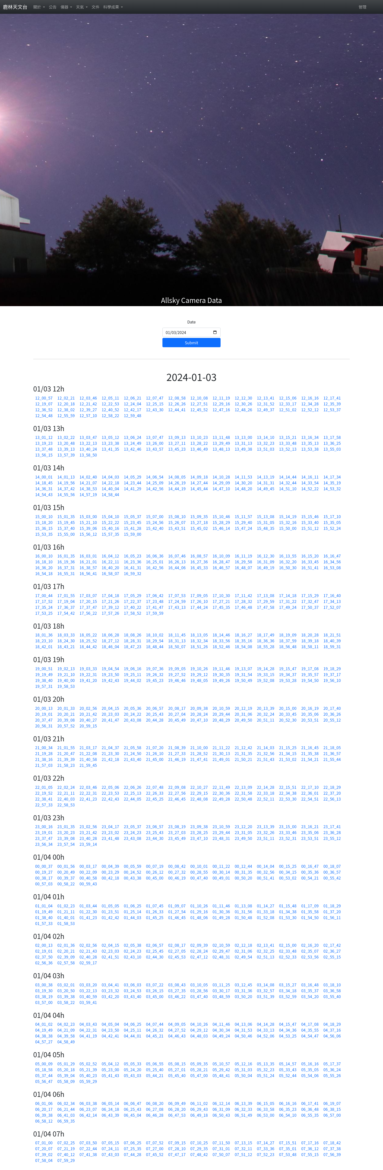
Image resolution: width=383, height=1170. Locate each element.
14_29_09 (221, 483)
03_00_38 (44, 985)
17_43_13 (177, 607)
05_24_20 (132, 1069)
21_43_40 (132, 759)
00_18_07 (332, 866)
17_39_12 (110, 607)
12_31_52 (265, 404)
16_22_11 (110, 562)
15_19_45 (66, 522)
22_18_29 (332, 787)
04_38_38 (44, 1036)
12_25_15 (154, 404)
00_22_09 (88, 872)
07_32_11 (243, 1148)
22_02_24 (66, 787)
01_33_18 (265, 911)
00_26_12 (154, 872)
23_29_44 (221, 832)
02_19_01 (44, 951)
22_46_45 (177, 799)
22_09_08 (177, 787)
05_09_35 (199, 1064)
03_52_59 (287, 996)
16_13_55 (287, 556)
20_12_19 (243, 708)
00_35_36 (310, 872)
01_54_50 (310, 917)
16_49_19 (265, 567)
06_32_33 (243, 1109)
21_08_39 (177, 747)
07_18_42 (332, 1143)
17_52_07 (332, 607)
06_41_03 (66, 1115)
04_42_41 (110, 1036)
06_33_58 (265, 1109)
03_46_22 (177, 996)
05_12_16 (243, 1064)
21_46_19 (177, 759)
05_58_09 (66, 1081)
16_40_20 (110, 567)
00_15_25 (287, 866)
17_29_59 (265, 601)
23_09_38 (199, 826)
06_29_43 (199, 1109)
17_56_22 (88, 613)
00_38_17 (44, 878)
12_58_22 (110, 415)
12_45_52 (199, 409)
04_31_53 (243, 1030)
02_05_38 (132, 945)
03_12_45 (243, 985)
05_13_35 (265, 1064)
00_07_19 (154, 866)
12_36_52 (44, 409)
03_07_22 (154, 985)
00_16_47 (310, 866)
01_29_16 (199, 911)
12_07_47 (154, 398)
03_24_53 (132, 990)
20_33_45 (287, 714)
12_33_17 (287, 404)
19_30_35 (221, 674)
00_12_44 (243, 866)
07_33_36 (265, 1148)
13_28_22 (199, 443)
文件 (95, 7)
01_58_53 (66, 923)
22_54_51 (310, 799)
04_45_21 (154, 1036)
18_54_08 (243, 646)
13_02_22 (66, 437)
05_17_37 (332, 1064)
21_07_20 (154, 747)
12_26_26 (177, 404)
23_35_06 (310, 832)
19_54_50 (310, 680)
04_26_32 (154, 1030)
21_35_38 (310, 753)
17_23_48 (154, 601)
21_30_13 (221, 753)
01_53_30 (287, 917)
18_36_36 (265, 641)
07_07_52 (154, 1143)
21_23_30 (110, 753)
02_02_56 (88, 945)
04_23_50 (110, 1030)
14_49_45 (265, 488)
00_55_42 (332, 878)
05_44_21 (154, 1075)
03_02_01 (66, 985)
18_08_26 (132, 635)
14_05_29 (132, 477)
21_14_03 (265, 747)
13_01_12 (44, 437)
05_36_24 (332, 1069)
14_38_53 (88, 488)
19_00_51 (44, 668)
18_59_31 (332, 646)
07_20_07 (44, 1148)
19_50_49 (243, 680)
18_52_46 (221, 646)
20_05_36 (132, 708)
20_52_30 (287, 720)
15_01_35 (66, 516)
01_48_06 (199, 917)
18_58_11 (310, 646)
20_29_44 (221, 714)
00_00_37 (44, 866)
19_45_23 (154, 680)
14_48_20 (243, 488)
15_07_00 (154, 516)
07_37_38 (332, 1148)
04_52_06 (265, 1036)
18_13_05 (199, 635)
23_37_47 (44, 838)
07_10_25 (199, 1143)
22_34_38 (287, 793)
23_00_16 (44, 826)
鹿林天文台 (15, 6)
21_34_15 (287, 753)
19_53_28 (287, 680)
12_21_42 (88, 404)
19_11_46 (221, 668)
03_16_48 (310, 985)
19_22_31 (88, 674)
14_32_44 (287, 483)
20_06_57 (154, 708)
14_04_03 (110, 477)
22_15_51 (287, 787)
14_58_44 (110, 494)
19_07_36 (154, 668)
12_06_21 (132, 398)
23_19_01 (44, 832)
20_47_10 (199, 720)
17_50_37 (310, 607)
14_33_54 (310, 483)
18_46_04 (110, 646)
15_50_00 (287, 528)
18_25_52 (88, 641)
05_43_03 (132, 1075)
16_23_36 (132, 562)
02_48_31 (221, 957)
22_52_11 (265, 799)
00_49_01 (221, 878)
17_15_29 (310, 595)
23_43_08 (132, 838)
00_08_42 (177, 866)
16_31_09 (265, 562)
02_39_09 (66, 957)
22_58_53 (66, 805)
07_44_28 (132, 1154)
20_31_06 (243, 714)
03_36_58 (332, 990)
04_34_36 (287, 1030)
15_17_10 (332, 516)
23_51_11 (265, 838)
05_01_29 (66, 1064)
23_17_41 (332, 826)
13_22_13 (88, 443)
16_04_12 (110, 556)
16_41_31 (132, 567)
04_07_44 (154, 1024)
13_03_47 (88, 437)
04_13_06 (243, 1024)
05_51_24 (265, 1075)
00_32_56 (265, 872)
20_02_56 (88, 708)
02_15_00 (287, 945)
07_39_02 (44, 1154)
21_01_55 (66, 747)
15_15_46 (310, 516)
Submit (191, 342)
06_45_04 (132, 1115)
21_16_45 (310, 747)
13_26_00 (154, 443)
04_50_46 (243, 1036)
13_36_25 (332, 443)
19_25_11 (132, 674)
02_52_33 (287, 957)
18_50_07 (177, 646)
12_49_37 (265, 409)
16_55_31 (66, 573)
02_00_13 (44, 945)
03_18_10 (332, 985)
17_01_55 (66, 595)
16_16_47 (332, 556)
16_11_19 (243, 556)
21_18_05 (332, 747)
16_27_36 (199, 562)
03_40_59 (88, 996)
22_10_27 (199, 787)
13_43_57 (154, 449)
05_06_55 (154, 1064)
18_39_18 (310, 641)
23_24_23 (132, 832)
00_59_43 (88, 884)
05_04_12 (110, 1064)
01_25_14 (132, 911)
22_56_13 (332, 799)
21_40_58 (88, 759)
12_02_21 (66, 398)
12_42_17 (132, 409)
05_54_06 (310, 1075)
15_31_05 (265, 522)
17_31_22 (287, 601)
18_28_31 (132, 641)
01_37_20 (332, 911)
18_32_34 (199, 641)
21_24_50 (132, 753)
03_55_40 (332, 996)
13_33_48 (287, 443)
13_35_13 (310, 443)
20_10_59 (221, 708)
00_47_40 (199, 878)
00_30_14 (221, 872)
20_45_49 (177, 720)
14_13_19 (265, 477)
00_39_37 (66, 878)
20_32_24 (265, 714)
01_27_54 (177, 911)
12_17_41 (332, 398)
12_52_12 (310, 409)
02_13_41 (265, 945)
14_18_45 (44, 483)
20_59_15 (88, 726)
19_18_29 (332, 668)
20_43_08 (132, 720)
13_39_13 (66, 449)
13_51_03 (265, 449)
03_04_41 (110, 985)
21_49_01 (221, 759)
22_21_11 (66, 793)
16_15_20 (310, 556)
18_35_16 (243, 641)
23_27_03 (177, 832)
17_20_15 (88, 601)
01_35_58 (310, 911)
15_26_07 (177, 522)
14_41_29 (132, 488)
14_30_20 (243, 483)
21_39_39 (66, 759)
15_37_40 (66, 528)
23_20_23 (66, 832)
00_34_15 (287, 872)
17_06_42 (154, 595)
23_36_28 (332, 832)
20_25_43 (154, 714)
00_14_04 (265, 866)
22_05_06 (110, 787)
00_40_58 (88, 878)
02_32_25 (265, 951)
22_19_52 (44, 793)
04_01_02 (44, 1024)
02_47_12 (199, 957)
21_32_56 (265, 753)
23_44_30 (154, 838)
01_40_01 (66, 917)
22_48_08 (199, 799)
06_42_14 (88, 1115)
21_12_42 (243, 747)
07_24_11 (110, 1148)
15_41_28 (132, 528)
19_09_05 (177, 668)
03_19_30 (44, 990)
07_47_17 (177, 1154)
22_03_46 (88, 787)
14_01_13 (66, 477)
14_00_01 (44, 477)
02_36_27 (332, 951)
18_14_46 (221, 635)
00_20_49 (66, 872)
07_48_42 (199, 1154)
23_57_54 (66, 844)
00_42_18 (110, 878)
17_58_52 (132, 613)
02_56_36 (44, 963)
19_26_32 (154, 674)
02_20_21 (66, 951)
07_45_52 (154, 1154)
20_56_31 (44, 726)
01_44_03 (132, 917)
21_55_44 (332, 759)
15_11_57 (243, 516)
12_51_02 (287, 409)
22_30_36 (221, 793)
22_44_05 (132, 799)
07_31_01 (221, 1148)
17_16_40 (332, 595)
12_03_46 (88, 398)
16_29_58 (243, 562)
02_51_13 (265, 957)
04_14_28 (265, 1024)
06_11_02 (199, 1103)
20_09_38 (199, 708)
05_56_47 (44, 1081)
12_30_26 (243, 404)
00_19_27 (44, 872)
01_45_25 (154, 917)
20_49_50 (243, 720)
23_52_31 (287, 838)
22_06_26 (132, 787)
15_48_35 (265, 528)
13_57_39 (66, 455)
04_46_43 (177, 1036)
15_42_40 (154, 528)
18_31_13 (177, 641)
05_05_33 (132, 1064)
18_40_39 (332, 641)
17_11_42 (243, 595)
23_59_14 (88, 844)
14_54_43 (44, 494)
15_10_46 (221, 516)
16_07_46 (177, 556)
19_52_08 (265, 680)
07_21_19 (66, 1148)
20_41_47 (110, 720)
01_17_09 (310, 906)
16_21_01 (88, 562)
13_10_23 (199, 437)
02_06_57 (154, 945)
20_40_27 (88, 720)
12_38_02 (66, 409)
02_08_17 (177, 945)
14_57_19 (88, 494)
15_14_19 (287, 516)
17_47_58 (265, 607)
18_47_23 (132, 646)
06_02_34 (66, 1103)
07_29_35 (199, 1148)
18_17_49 (265, 635)
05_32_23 (265, 1069)
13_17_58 (332, 437)
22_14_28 (265, 787)
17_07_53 (177, 595)
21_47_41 (199, 759)
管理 (362, 7)
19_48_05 (199, 680)
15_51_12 (310, 528)
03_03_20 (88, 985)
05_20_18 (66, 1069)
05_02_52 (88, 1064)
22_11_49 (221, 787)
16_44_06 (177, 567)
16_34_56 (332, 562)
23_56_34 (44, 844)
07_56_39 (332, 1154)
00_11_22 (221, 866)
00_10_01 (199, 866)
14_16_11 (310, 477)
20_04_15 (110, 708)
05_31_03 (243, 1069)
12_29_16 (221, 404)
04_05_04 (110, 1024)
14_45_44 (199, 488)
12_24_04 (132, 404)
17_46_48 (243, 607)
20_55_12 (332, 720)
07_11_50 (221, 1143)
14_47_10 (221, 488)
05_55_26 (332, 1075)
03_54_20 (310, 996)
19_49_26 (221, 680)
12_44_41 (177, 409)
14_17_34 (332, 477)
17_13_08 (265, 595)
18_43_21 (66, 646)
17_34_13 (332, 601)
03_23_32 (110, 990)
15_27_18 (199, 522)
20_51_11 (265, 720)
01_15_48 (287, 906)
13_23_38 (110, 443)
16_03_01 (88, 556)
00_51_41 (265, 878)
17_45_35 (221, 607)
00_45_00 (154, 878)
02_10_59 (221, 945)
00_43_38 (132, 878)
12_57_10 (88, 415)
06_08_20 (154, 1103)
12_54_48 (44, 415)
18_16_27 (243, 635)
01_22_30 (88, 911)
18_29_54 (154, 641)
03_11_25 (221, 985)
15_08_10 (177, 516)
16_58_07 (110, 573)
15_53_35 (44, 534)
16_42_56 (154, 567)
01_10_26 (199, 906)
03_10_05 (199, 985)
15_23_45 (132, 522)
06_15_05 (265, 1103)
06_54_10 (287, 1115)
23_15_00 (287, 826)
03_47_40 (199, 996)
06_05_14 (110, 1103)
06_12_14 (221, 1103)
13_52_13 (287, 449)
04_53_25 (287, 1036)
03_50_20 (243, 996)
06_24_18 (110, 1109)
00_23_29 (110, 872)
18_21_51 (332, 635)
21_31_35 (243, 753)
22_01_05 (44, 787)
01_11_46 (221, 906)
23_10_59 (221, 826)
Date (191, 322)
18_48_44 (154, 646)
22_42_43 (110, 799)
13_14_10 (265, 437)
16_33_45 (310, 562)
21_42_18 (110, 759)
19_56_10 (332, 680)
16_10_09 (221, 556)
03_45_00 (154, 996)
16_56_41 (88, 573)
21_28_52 (199, 753)
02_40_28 (88, 957)
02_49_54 (243, 957)
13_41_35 (110, 449)
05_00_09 (44, 1064)
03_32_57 (265, 990)
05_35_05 (310, 1069)
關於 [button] (37, 7)
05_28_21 (199, 1069)
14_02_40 (88, 477)
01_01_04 (44, 906)
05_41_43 (110, 1075)
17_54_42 (66, 613)
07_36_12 (310, 1148)
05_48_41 (221, 1075)
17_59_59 (154, 613)
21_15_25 (287, 747)
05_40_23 (88, 1075)
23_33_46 (287, 832)
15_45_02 (199, 528)
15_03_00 (88, 516)
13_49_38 (243, 449)
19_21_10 (66, 674)
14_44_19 (177, 488)
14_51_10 (287, 488)
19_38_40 (44, 680)
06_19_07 (332, 1103)
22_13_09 (243, 787)
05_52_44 (287, 1075)
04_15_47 (287, 1024)
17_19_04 (66, 601)
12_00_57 (44, 398)
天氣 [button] (80, 7)
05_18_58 (44, 1069)
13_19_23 (44, 443)
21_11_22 (221, 747)
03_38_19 (44, 996)
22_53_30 (287, 799)
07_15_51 (287, 1143)
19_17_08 (310, 668)
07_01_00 (44, 1143)
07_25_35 (132, 1148)
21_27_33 (177, 753)
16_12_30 (265, 556)
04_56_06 (332, 1036)
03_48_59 (221, 996)
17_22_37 (132, 601)
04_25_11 (132, 1030)
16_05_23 (132, 556)
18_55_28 (265, 646)
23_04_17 (110, 826)
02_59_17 (88, 963)
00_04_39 (110, 866)
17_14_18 (287, 595)
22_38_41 (44, 799)
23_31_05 (243, 832)
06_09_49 (177, 1103)
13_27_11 (177, 443)
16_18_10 (44, 562)
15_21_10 (88, 522)
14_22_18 (110, 483)
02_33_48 (287, 951)
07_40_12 (66, 1154)
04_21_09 (66, 1030)
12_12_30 (243, 398)
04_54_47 (310, 1036)
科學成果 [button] (111, 7)
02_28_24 (199, 951)
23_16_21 (310, 826)
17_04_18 (110, 595)
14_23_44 (132, 483)
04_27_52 (177, 1030)
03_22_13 (88, 990)
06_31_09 (221, 1109)
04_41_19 (88, 1036)
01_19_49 (44, 911)
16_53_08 (332, 567)
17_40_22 (132, 607)
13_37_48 (44, 449)
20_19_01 (44, 714)
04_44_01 (132, 1036)
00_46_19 (177, 878)
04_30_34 (221, 1030)
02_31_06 (243, 951)
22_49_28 (221, 799)
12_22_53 (110, 404)
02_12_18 (243, 945)
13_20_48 (66, 443)
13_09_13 (177, 437)
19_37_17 (332, 674)
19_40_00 (66, 680)
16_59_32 (132, 573)
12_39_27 (88, 409)
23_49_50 (243, 838)
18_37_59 (287, 641)
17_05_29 (132, 595)
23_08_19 (177, 826)
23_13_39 (265, 826)
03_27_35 (177, 990)
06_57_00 (332, 1115)
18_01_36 (44, 635)
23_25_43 (154, 832)
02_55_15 (332, 957)
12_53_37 (332, 409)
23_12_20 (243, 826)
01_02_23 (66, 906)
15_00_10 (44, 516)
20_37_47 (44, 720)
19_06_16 (132, 668)
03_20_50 (66, 990)
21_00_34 (44, 747)
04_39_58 (66, 1036)
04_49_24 (221, 1036)
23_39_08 (66, 838)
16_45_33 (199, 567)
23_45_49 (177, 838)
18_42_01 (44, 646)
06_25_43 (132, 1109)
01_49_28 (221, 917)
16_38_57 (88, 567)
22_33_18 (265, 793)
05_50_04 (243, 1075)
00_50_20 (243, 878)
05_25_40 (154, 1069)
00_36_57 (332, 872)
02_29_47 (221, 951)
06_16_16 (287, 1103)
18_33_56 (221, 641)
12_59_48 (132, 415)
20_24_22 (132, 714)
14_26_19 (177, 483)
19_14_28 (265, 668)
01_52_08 (265, 917)
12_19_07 (44, 404)
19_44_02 (132, 680)
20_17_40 (332, 708)
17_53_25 (44, 613)
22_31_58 (243, 793)
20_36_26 (332, 714)
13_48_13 (221, 449)
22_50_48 (243, 799)
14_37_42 (66, 488)
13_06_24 (132, 437)
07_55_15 (310, 1154)
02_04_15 (110, 945)
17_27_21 (221, 601)
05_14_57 (287, 1064)
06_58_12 (44, 1121)
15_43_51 (177, 528)
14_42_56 (154, 488)
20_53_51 (310, 720)
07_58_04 (44, 1160)
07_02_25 (66, 1143)
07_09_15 (177, 1143)
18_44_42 (88, 646)
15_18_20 (44, 522)
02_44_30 (154, 957)
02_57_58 (66, 963)
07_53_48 (287, 1154)
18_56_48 (287, 646)
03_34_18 (287, 990)
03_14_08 (265, 985)
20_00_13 (44, 708)
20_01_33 (66, 708)
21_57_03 (44, 765)
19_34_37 (287, 674)
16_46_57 (221, 567)
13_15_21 (287, 437)
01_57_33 (44, 923)
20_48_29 (221, 720)
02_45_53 (177, 957)
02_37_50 (44, 957)
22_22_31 (88, 793)
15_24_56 (154, 522)
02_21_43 (88, 951)
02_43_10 (132, 957)
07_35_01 (287, 1148)
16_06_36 (154, 556)
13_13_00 (243, 437)
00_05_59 (132, 866)
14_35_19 (332, 483)
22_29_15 (199, 793)
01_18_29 (332, 906)
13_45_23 (177, 449)
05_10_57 (221, 1064)
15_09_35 (199, 516)
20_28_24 (199, 714)
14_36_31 (44, 488)
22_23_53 (110, 793)
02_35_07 (310, 951)
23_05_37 (132, 826)
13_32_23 (265, 443)
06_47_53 (177, 1115)
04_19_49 (44, 1030)
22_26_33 (154, 793)
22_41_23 (88, 799)
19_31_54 (243, 674)
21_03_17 (88, 747)
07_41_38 (88, 1154)
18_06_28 (110, 635)
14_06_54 (154, 477)
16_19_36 (66, 562)
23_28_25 (199, 832)
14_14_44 (287, 477)
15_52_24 (332, 528)
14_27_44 (199, 483)
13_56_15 (44, 455)
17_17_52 (44, 601)
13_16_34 (310, 437)
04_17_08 (310, 1024)
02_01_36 (66, 945)
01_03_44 (88, 906)
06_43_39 (110, 1115)
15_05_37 (132, 516)
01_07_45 (154, 906)
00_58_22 (66, 884)
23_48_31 (221, 838)
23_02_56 (88, 826)
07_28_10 (177, 1148)
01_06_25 (132, 906)
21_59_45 (88, 765)
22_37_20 (332, 793)
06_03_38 (88, 1103)
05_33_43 (287, 1069)
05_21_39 (88, 1069)
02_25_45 (154, 951)
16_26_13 (177, 562)
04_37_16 (332, 1030)
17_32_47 (310, 601)
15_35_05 (332, 522)
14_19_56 (66, 483)
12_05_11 (110, 398)
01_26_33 (154, 911)
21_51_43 (265, 759)
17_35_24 (44, 607)
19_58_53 (66, 686)
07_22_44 (88, 1148)
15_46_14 (221, 528)
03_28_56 (199, 990)
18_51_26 (199, 646)
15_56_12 (88, 534)
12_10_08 (199, 398)
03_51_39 (265, 996)
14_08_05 (177, 477)
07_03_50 (88, 1143)
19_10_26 (199, 668)
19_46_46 (177, 680)
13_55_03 (332, 449)
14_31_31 (265, 483)
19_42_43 (110, 680)
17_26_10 (199, 601)
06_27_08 (154, 1109)
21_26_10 (154, 753)
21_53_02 (287, 759)
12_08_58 (177, 398)
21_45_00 (154, 759)
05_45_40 (177, 1075)
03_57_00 (44, 1002)
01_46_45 (177, 917)
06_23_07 (88, 1109)
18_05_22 (88, 635)
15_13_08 (265, 516)
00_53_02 (287, 878)
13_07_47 (154, 437)
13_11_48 (221, 437)
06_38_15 (332, 1109)
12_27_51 (199, 404)
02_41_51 (110, 957)
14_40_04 (110, 488)
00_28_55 (199, 872)
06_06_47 (132, 1103)
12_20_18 (66, 404)
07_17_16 (310, 1143)
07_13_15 (243, 1143)
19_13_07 (243, 668)
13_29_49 (221, 443)
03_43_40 (132, 996)
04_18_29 (332, 1024)
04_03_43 (88, 1024)
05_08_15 (177, 1064)
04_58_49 (66, 1042)
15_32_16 (287, 522)
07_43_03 (110, 1154)
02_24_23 (132, 951)
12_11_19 (221, 398)
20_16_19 (310, 708)
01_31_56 (243, 911)
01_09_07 (177, 906)
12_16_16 (310, 398)
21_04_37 (110, 747)
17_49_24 (287, 607)
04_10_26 (199, 1024)
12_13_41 (265, 398)
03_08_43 (177, 985)
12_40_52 (110, 409)
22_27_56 (177, 793)
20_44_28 (154, 720)
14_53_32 (332, 488)
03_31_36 (243, 990)
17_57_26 (110, 613)
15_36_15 (44, 528)
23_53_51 (310, 838)
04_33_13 (265, 1030)
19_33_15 (265, 674)
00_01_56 (66, 866)
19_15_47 (287, 668)
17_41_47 (154, 607)
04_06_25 (132, 1024)
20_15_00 (287, 708)
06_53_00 (265, 1115)
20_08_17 (177, 708)
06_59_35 (66, 1121)
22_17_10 (310, 787)
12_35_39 (332, 404)
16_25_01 (154, 562)
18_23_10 (44, 641)
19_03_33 (88, 668)
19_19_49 (44, 674)
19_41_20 (88, 680)
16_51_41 (310, 567)
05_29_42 (221, 1069)
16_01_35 (66, 556)
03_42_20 (110, 996)
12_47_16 (221, 409)
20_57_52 (66, 726)
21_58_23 (66, 765)
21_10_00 (199, 747)
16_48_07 (243, 567)
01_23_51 (110, 911)
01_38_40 (44, 917)
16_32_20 (287, 562)
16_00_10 (44, 556)
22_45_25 (154, 799)
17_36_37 (66, 607)
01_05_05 (110, 906)
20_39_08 (66, 720)
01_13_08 (243, 906)
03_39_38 (66, 996)
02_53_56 (310, 957)
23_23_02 (110, 832)
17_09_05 (199, 595)
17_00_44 (44, 595)
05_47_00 (199, 1075)
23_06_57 (154, 826)
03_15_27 (287, 985)
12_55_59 (66, 415)
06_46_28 (154, 1115)
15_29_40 (243, 522)
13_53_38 (310, 449)
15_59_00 (132, 534)
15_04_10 (110, 516)
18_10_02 (154, 635)
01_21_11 (66, 911)
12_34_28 (310, 404)
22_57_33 (44, 805)
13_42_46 (132, 449)
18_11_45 (177, 635)
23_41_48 (110, 838)
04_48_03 (199, 1036)
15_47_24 (243, 528)
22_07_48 (154, 787)
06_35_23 (287, 1109)
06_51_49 (243, 1115)
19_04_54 (110, 668)
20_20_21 (66, 714)
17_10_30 (221, 595)
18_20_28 (310, 635)
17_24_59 (177, 601)
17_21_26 (110, 601)
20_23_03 (110, 714)
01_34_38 (287, 911)
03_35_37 (310, 990)
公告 (53, 7)
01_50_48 (243, 917)
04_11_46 (221, 1024)
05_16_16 (310, 1064)
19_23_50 (110, 674)
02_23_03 (110, 951)
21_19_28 (44, 753)
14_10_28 (221, 477)
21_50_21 (243, 759)
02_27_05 (177, 951)
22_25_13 (132, 793)
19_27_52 (177, 674)
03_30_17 (221, 990)
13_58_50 (88, 455)
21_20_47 (66, 753)
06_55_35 (310, 1115)
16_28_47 (221, 562)
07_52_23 (265, 1154)
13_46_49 (199, 449)
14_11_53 (243, 477)
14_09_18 (199, 477)
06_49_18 (199, 1115)
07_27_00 (154, 1148)
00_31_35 (243, 872)
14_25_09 (154, 483)
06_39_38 (44, 1115)
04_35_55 (310, 1030)
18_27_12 (110, 641)
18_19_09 (287, 635)
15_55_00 (66, 534)
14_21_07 (88, 483)
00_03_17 (88, 866)
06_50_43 (221, 1115)
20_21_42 (88, 714)
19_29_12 (199, 674)
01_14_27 (265, 906)
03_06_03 (132, 985)
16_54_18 (44, 573)
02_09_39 (199, 945)
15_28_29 (221, 522)
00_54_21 (310, 878)
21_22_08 (88, 753)
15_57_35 (110, 534)
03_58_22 (66, 1002)
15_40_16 (110, 528)
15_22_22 (110, 522)
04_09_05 (177, 1024)
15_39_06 (88, 528)
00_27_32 (177, 872)
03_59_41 (88, 1002)
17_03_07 (88, 595)
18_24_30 (66, 641)
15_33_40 (310, 522)
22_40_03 (66, 799)
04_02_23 (66, 1024)
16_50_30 (287, 567)
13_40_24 (88, 449)
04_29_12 (199, 1030)
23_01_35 (66, 826)
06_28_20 (177, 1109)
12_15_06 (287, 398)
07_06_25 (132, 1143)
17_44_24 (199, 607)
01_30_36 (221, 911)
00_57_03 (44, 884)
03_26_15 (154, 990)
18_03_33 (66, 635)
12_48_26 (243, 409)
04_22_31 (88, 1030)
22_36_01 (310, 793)
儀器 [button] (65, 7)
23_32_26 (265, 832)
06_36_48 (310, 1109)
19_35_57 (310, 674)
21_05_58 (132, 747)
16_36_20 (44, 567)
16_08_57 (199, 556)
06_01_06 (44, 1103)
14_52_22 (310, 488)
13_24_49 (132, 443)
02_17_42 (332, 945)
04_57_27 (44, 1042)
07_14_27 (265, 1143)
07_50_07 (221, 1154)
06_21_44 (66, 1109)
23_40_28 (88, 838)
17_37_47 (88, 607)
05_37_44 (44, 1075)
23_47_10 (199, 838)
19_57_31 (44, 686)
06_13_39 (243, 1103)
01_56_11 (332, 917)
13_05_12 (110, 437)
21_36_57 (332, 753)
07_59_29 (66, 1160)
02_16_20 (310, 945)
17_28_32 (243, 601)
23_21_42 (88, 832)
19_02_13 (66, 668)
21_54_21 (310, 759)
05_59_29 (88, 1081)
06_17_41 (310, 1103)
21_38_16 (44, 759)
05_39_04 (66, 1075)
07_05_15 (110, 1143)
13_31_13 (243, 443)
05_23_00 (110, 1069)
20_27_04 (177, 714)
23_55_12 (332, 838)
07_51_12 (243, 1154)
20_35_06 (310, 714)
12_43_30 (154, 409)
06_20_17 (44, 1109)
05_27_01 (177, 1069)
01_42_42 (110, 917)
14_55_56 (66, 494)
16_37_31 (66, 567)
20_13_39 (265, 708)
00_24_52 (132, 872)
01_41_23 (88, 917)
